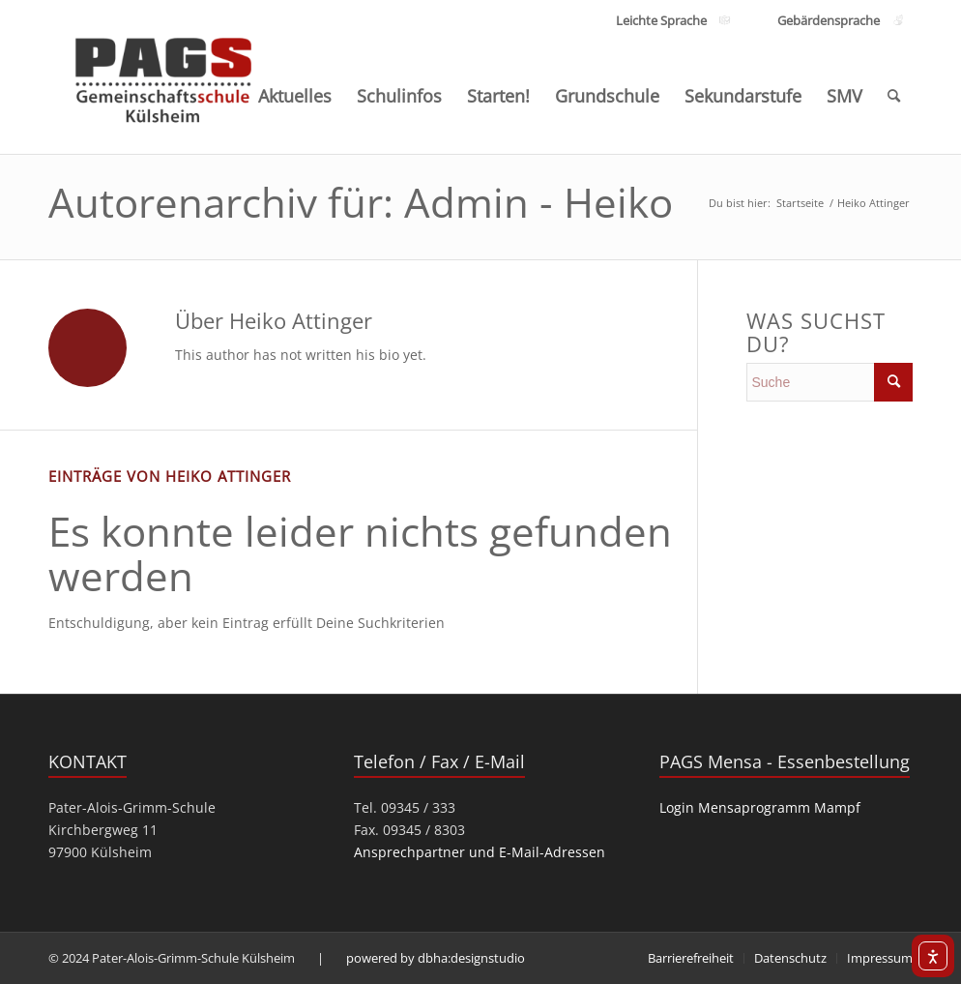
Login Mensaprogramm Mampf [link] (759, 807)
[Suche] (894, 96)
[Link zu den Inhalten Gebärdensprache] (828, 21)
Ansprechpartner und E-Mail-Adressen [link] (479, 852)
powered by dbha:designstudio (435, 958)
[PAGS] (164, 75)
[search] (830, 382)
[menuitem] (295, 96)
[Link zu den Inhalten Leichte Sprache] (661, 21)
